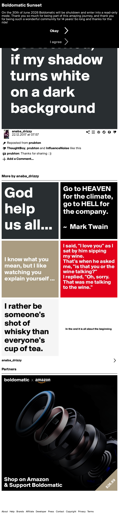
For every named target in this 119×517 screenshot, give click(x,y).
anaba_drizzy (22, 131)
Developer (41, 511)
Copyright (71, 511)
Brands (20, 511)
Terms (90, 511)
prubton (35, 143)
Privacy (81, 511)
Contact (60, 511)
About (5, 511)
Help (12, 511)
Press (51, 511)
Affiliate (30, 511)
